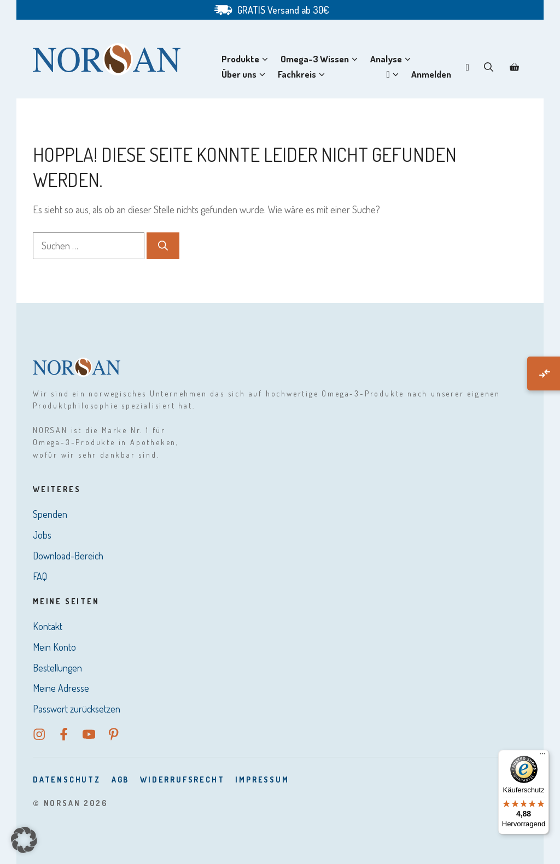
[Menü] (542, 756)
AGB (120, 779)
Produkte (246, 59)
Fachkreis (303, 74)
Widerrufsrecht (182, 779)
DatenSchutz (67, 779)
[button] (488, 66)
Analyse (392, 59)
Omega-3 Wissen (321, 59)
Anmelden (431, 74)
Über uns (245, 74)
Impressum (262, 779)
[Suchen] (163, 245)
